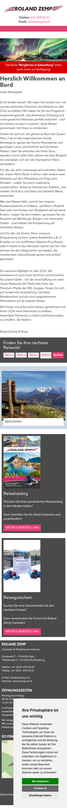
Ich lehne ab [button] (40, 788)
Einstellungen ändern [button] (40, 795)
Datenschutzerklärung (13, 795)
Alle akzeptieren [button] (40, 781)
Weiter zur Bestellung (22, 527)
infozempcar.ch (39, 21)
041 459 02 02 (40, 17)
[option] (33, 49)
